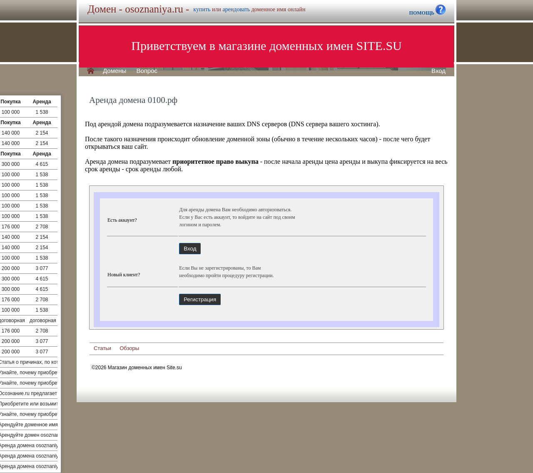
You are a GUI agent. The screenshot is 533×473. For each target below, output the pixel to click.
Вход (438, 71)
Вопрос (146, 71)
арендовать (236, 9)
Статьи (102, 348)
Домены (114, 71)
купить (201, 9)
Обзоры (129, 348)
